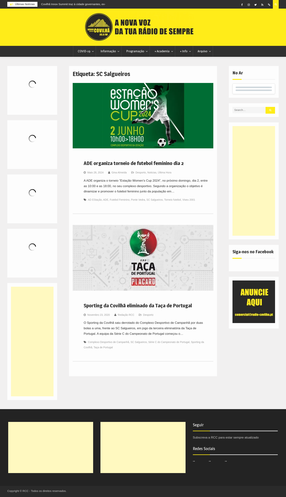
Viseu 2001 (188, 199)
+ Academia (162, 51)
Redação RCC (126, 314)
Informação (108, 51)
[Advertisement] (253, 181)
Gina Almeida (119, 172)
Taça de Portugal (103, 347)
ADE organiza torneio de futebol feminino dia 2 (134, 163)
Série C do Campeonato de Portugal (169, 342)
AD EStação (95, 199)
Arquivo (202, 51)
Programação (135, 51)
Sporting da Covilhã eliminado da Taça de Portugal (138, 305)
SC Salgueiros (154, 199)
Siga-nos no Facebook (253, 251)
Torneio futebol (172, 199)
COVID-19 (84, 51)
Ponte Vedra (138, 199)
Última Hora (164, 172)
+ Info (183, 51)
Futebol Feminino (119, 199)
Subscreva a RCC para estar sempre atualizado (226, 437)
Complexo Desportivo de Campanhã (108, 342)
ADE (105, 199)
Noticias (152, 172)
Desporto (141, 172)
